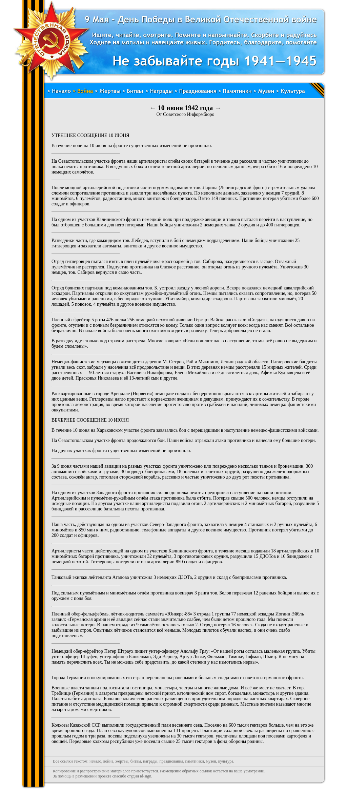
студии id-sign (139, 776)
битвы (135, 761)
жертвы (121, 761)
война (108, 761)
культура (225, 761)
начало (95, 761)
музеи (211, 761)
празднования (171, 761)
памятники (194, 761)
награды (150, 761)
